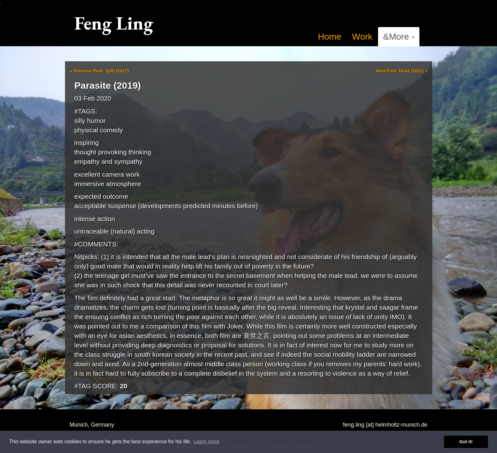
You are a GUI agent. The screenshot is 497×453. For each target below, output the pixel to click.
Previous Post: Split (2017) (99, 70)
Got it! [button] (466, 441)
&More (398, 36)
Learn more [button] (206, 441)
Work (362, 36)
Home (330, 36)
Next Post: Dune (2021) (401, 70)
